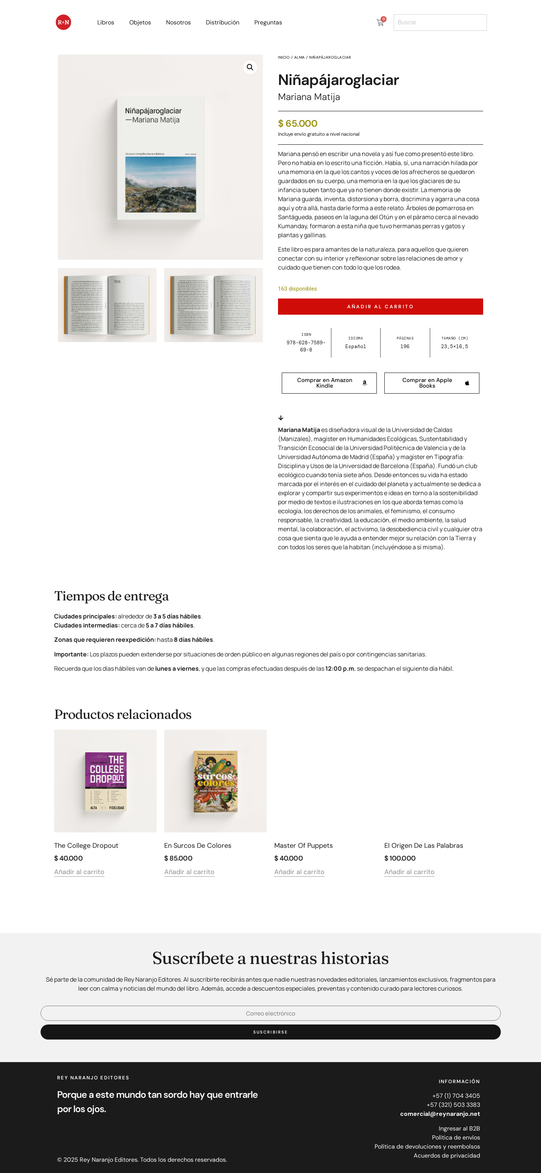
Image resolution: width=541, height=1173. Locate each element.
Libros (105, 22)
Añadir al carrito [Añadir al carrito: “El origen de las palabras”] (409, 872)
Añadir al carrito (380, 306)
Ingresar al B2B (459, 1128)
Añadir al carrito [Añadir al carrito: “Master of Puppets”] (299, 872)
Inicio (284, 57)
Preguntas (268, 22)
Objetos (140, 22)
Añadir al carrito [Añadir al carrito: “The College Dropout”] (79, 872)
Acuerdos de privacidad (447, 1155)
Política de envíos (456, 1137)
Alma (299, 57)
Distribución (222, 22)
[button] (250, 67)
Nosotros (178, 22)
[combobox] (440, 22)
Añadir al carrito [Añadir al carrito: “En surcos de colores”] (189, 872)
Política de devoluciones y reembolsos (427, 1146)
